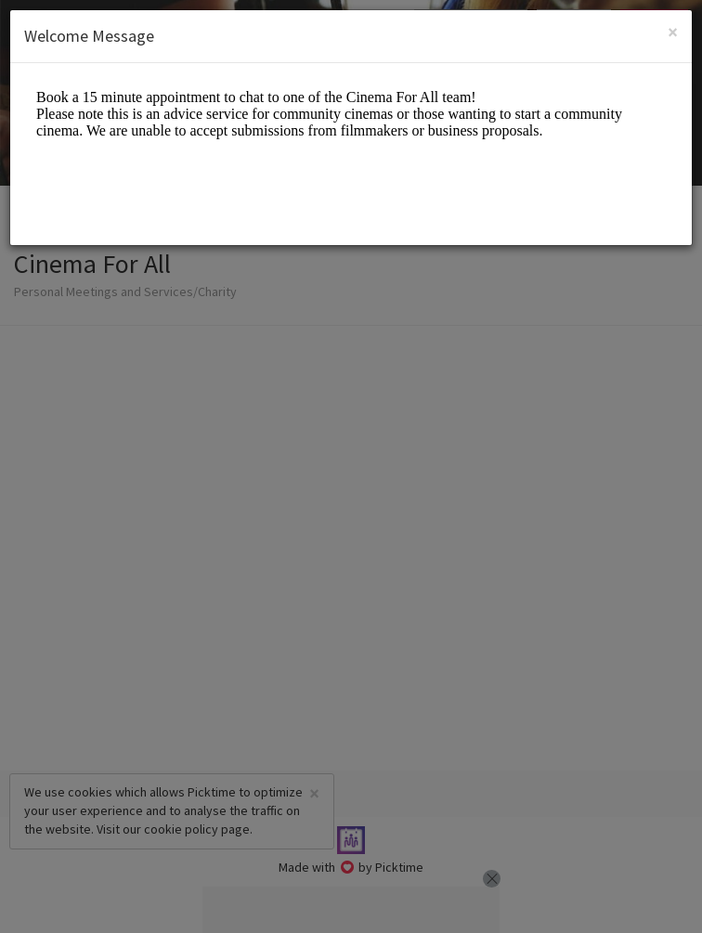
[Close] (673, 32)
